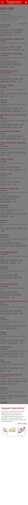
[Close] (26, 406)
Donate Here (22, 423)
